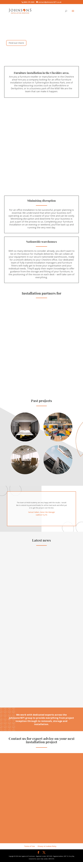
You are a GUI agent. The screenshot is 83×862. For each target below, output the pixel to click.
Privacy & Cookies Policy (47, 846)
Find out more (16, 42)
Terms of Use (29, 846)
